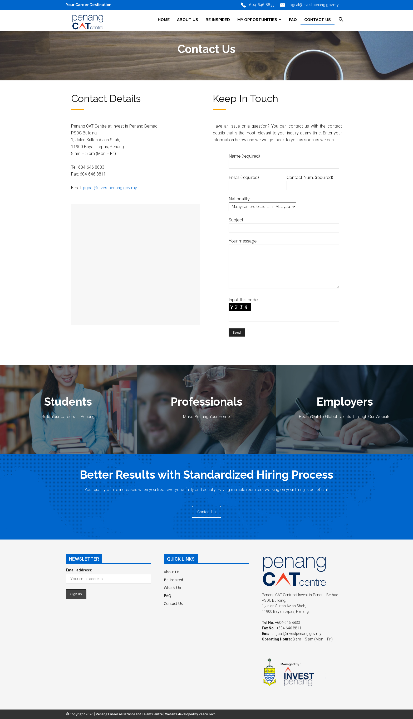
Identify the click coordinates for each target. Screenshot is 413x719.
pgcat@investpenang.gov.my (110, 187)
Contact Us (206, 512)
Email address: (79, 570)
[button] (341, 20)
